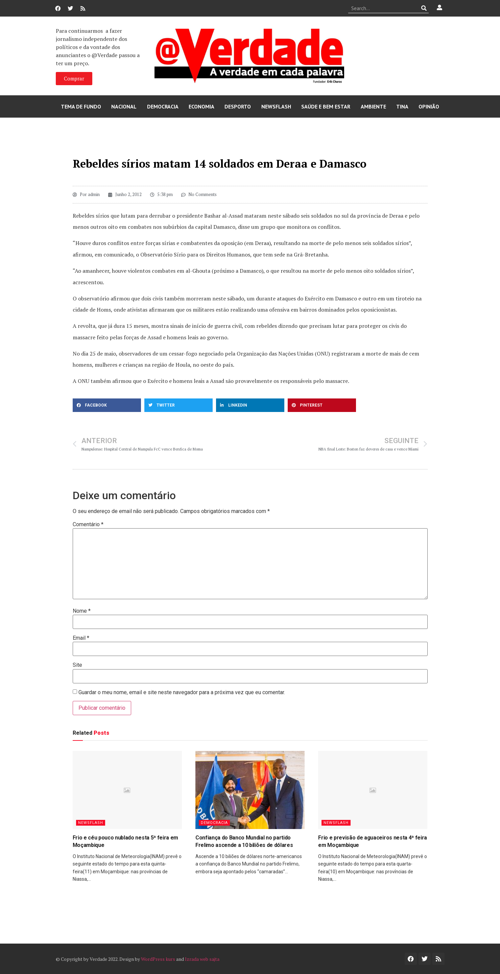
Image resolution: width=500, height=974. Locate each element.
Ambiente (373, 106)
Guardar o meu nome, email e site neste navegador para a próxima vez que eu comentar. (181, 692)
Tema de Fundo (81, 106)
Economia (201, 106)
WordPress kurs (158, 959)
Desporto (237, 106)
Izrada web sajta (202, 959)
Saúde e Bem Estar (325, 106)
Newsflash (276, 106)
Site (77, 665)
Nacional (124, 106)
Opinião (429, 106)
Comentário (88, 524)
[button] (107, 405)
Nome (82, 611)
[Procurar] (424, 8)
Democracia (162, 106)
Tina (402, 106)
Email (81, 638)
